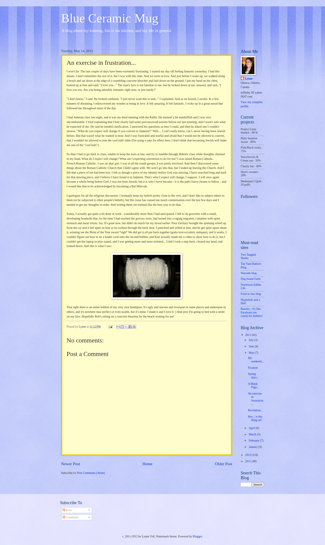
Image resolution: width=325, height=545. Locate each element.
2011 (248, 461)
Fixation (253, 367)
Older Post (223, 464)
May (252, 352)
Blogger (197, 536)
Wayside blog (249, 273)
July (251, 340)
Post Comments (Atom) (91, 473)
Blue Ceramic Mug (109, 18)
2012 (248, 455)
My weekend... (256, 359)
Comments (70, 517)
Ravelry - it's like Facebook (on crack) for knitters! (251, 312)
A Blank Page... (253, 385)
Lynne (249, 78)
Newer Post (70, 464)
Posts (67, 510)
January (253, 446)
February (254, 440)
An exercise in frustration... (255, 399)
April (252, 428)
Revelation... (255, 410)
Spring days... (253, 375)
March (253, 434)
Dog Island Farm (251, 278)
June (252, 346)
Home (147, 464)
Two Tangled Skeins (248, 256)
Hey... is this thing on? (255, 418)
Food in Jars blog (251, 293)
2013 (248, 335)
